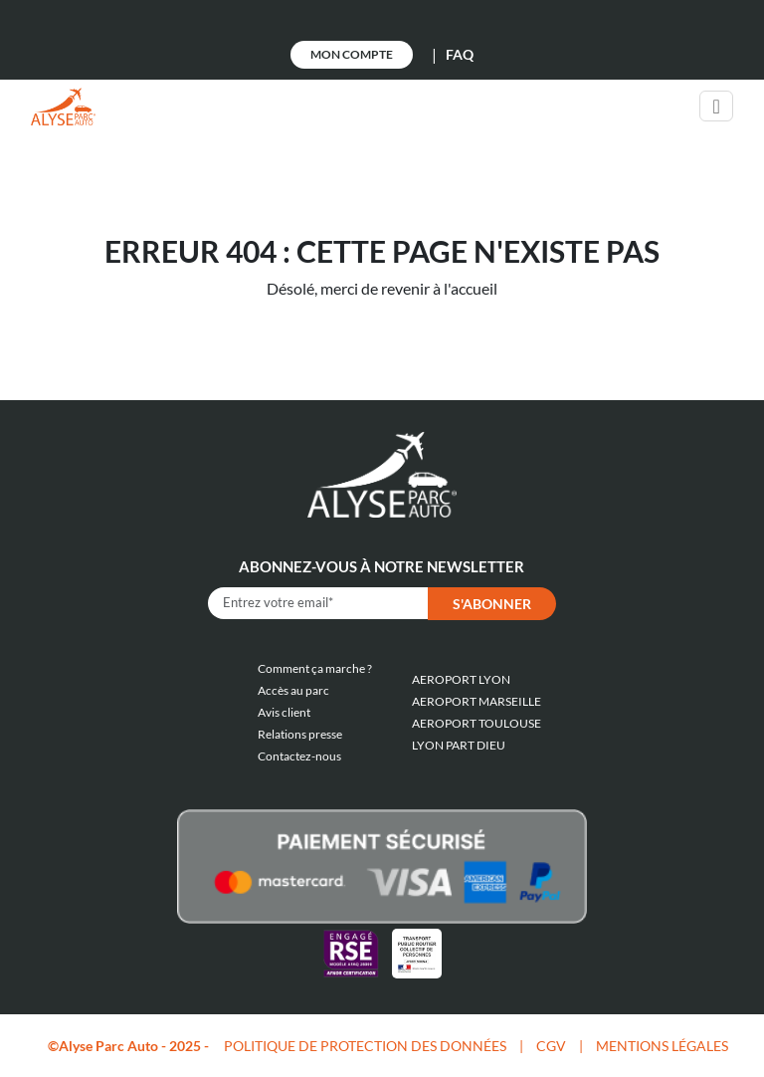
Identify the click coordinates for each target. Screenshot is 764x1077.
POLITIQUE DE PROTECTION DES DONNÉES (365, 1045)
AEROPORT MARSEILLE (476, 701)
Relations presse (300, 734)
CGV (551, 1045)
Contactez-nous (299, 756)
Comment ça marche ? (315, 668)
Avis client (284, 712)
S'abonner (492, 603)
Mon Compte (351, 54)
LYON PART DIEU (458, 745)
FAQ (460, 54)
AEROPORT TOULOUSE (476, 723)
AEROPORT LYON (461, 679)
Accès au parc (293, 690)
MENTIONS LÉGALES (662, 1045)
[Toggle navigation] (715, 106)
